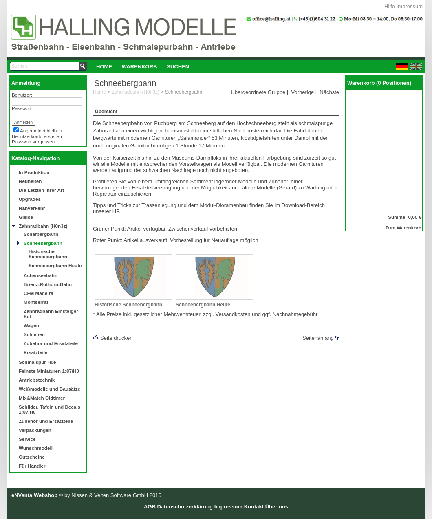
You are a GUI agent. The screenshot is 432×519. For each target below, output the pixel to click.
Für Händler (32, 465)
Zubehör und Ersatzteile (51, 343)
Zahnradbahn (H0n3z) (43, 226)
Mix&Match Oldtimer (42, 397)
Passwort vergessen (33, 141)
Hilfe (389, 6)
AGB (150, 507)
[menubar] (142, 66)
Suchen (178, 67)
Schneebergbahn (43, 243)
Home (104, 67)
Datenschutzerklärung (185, 507)
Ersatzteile (35, 352)
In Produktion (34, 172)
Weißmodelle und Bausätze (49, 388)
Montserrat (36, 302)
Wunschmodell (36, 448)
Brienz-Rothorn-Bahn (48, 284)
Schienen (34, 334)
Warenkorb (139, 67)
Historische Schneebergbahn (48, 254)
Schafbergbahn (41, 234)
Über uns (276, 507)
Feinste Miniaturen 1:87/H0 (49, 371)
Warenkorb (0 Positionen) (379, 83)
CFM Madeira (38, 293)
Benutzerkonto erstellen (37, 136)
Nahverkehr (32, 208)
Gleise (26, 217)
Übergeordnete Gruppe (258, 92)
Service (27, 439)
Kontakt (254, 507)
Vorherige (302, 92)
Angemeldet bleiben (41, 130)
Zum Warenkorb (403, 227)
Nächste (329, 92)
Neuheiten (30, 181)
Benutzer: (22, 94)
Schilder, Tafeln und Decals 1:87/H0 (49, 409)
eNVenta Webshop (34, 495)
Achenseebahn (40, 275)
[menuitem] (104, 66)
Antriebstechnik (37, 380)
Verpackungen (35, 430)
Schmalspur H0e (37, 362)
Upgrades (30, 199)
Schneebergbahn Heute (55, 265)
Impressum (410, 6)
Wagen (31, 325)
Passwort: (22, 108)
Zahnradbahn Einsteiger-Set (52, 313)
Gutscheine (32, 457)
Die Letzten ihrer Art (41, 190)
